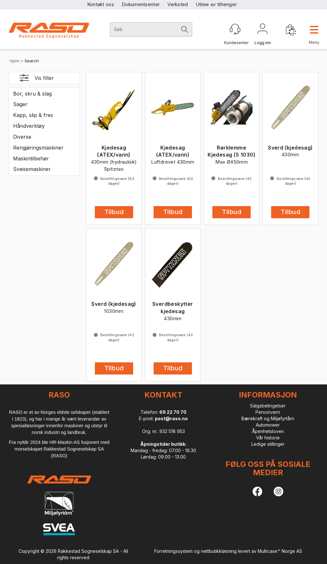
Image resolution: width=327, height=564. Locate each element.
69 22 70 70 (172, 412)
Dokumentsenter (141, 4)
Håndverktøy (29, 126)
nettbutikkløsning (219, 551)
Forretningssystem (173, 551)
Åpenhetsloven (268, 431)
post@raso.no (171, 418)
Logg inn (262, 30)
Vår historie (268, 437)
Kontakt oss (100, 4)
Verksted (177, 4)
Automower (268, 425)
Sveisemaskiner (32, 169)
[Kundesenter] (235, 29)
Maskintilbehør (31, 158)
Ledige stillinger (268, 444)
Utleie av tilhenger (216, 4)
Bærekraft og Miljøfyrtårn (267, 418)
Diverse (22, 137)
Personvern (267, 412)
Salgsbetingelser (267, 405)
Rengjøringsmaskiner (38, 147)
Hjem (14, 60)
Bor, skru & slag (32, 93)
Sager (20, 104)
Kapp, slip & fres (33, 115)
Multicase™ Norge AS (280, 551)
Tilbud (114, 212)
